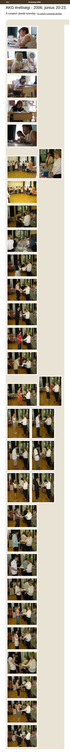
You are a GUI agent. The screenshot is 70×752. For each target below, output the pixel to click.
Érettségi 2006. (35, 2)
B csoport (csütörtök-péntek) (49, 14)
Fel (7, 2)
